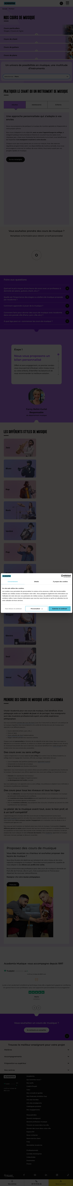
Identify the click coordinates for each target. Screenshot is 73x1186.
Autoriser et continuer (59, 608)
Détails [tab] (36, 581)
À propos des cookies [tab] (60, 581)
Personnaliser (36, 608)
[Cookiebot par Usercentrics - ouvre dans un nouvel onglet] (62, 576)
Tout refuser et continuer (13, 608)
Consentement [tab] (13, 581)
